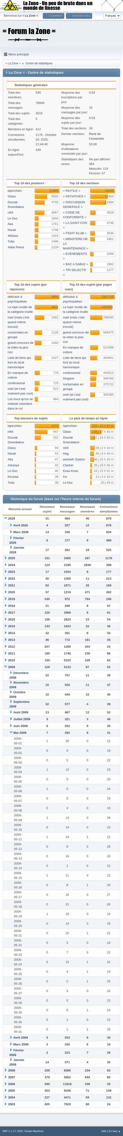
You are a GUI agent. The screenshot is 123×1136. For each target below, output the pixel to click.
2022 (11, 578)
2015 (11, 626)
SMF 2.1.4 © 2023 (12, 1131)
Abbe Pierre (16, 247)
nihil (10, 212)
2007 (11, 1077)
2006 (11, 1084)
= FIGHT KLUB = (75, 233)
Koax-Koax (70, 471)
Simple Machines (33, 1131)
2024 (11, 565)
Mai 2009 (19, 732)
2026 (11, 518)
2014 (11, 633)
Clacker (68, 465)
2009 (11, 667)
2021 (11, 585)
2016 (11, 619)
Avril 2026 (20, 525)
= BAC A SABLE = (75, 264)
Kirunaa (13, 476)
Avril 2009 (20, 1037)
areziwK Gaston (74, 459)
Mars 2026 (20, 532)
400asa (13, 235)
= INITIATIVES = (74, 196)
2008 (11, 1070)
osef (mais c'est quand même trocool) (18, 322)
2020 (11, 592)
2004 (11, 1097)
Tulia (11, 241)
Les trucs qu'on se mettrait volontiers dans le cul (20, 403)
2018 (11, 606)
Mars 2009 (20, 1044)
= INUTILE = (71, 190)
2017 (11, 612)
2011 (11, 653)
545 (38, 92)
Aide (104, 1131)
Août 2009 (20, 712)
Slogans (68, 378)
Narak (12, 230)
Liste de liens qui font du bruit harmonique (19, 362)
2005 (11, 1090)
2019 (11, 599)
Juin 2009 (20, 726)
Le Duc (13, 218)
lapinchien (15, 190)
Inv (65, 476)
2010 (11, 660)
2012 (11, 646)
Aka (10, 224)
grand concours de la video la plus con (20, 347)
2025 (11, 558)
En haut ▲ (115, 1131)
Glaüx (12, 196)
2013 (11, 640)
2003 (11, 1104)
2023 (11, 572)
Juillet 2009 (21, 719)
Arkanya (13, 465)
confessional (16, 383)
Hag (66, 453)
